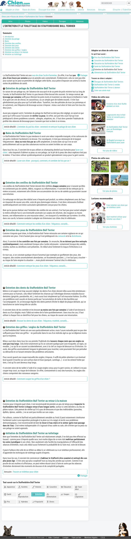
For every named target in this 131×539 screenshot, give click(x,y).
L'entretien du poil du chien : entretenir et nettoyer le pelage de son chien (46, 127)
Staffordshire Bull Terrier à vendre (105, 85)
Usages (65, 494)
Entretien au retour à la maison (16, 52)
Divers (50, 502)
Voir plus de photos (110, 191)
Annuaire (101, 9)
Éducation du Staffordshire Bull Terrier (107, 63)
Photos (27, 21)
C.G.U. (103, 537)
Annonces (91, 9)
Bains (7, 41)
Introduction (9, 37)
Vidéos (45, 21)
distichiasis (76, 236)
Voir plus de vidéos (110, 151)
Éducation (66, 487)
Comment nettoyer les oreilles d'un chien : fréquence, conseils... (43, 224)
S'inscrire (116, 9)
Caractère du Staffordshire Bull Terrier (107, 60)
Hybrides (23, 502)
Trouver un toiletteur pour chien (25, 472)
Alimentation (51, 495)
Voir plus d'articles (110, 227)
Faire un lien (76, 537)
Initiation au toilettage (13, 54)
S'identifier (126, 9)
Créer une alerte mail (100, 90)
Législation (79, 495)
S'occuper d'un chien (47, 9)
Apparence (9, 487)
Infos (10, 21)
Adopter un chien (12, 9)
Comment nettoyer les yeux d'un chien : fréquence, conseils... (42, 266)
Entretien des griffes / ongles (16, 50)
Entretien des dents (12, 48)
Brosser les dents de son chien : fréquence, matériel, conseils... (42, 321)
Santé (7, 494)
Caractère (52, 487)
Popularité (37, 502)
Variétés (22, 487)
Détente (81, 9)
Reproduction (23, 495)
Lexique (65, 537)
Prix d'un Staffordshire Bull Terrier (105, 57)
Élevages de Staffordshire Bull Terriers (107, 82)
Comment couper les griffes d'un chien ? (33, 379)
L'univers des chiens (66, 9)
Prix (7, 502)
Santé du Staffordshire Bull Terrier (105, 66)
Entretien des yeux (12, 45)
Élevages (62, 21)
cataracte (62, 236)
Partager (82, 75)
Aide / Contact (53, 537)
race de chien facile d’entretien (44, 75)
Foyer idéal (78, 488)
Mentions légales (90, 537)
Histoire (36, 487)
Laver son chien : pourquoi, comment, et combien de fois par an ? (44, 160)
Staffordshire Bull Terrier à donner (105, 87)
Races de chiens (29, 9)
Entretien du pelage (12, 39)
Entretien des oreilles (13, 43)
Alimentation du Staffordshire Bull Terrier (108, 72)
